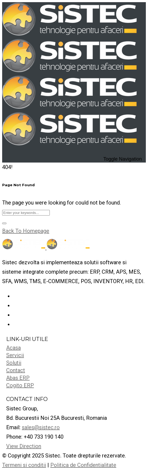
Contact (15, 370)
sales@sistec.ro (41, 427)
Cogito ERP (20, 385)
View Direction (23, 446)
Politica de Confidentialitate (83, 465)
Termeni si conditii (24, 465)
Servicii (15, 355)
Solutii (13, 363)
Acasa (13, 347)
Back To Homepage (25, 231)
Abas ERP (18, 378)
